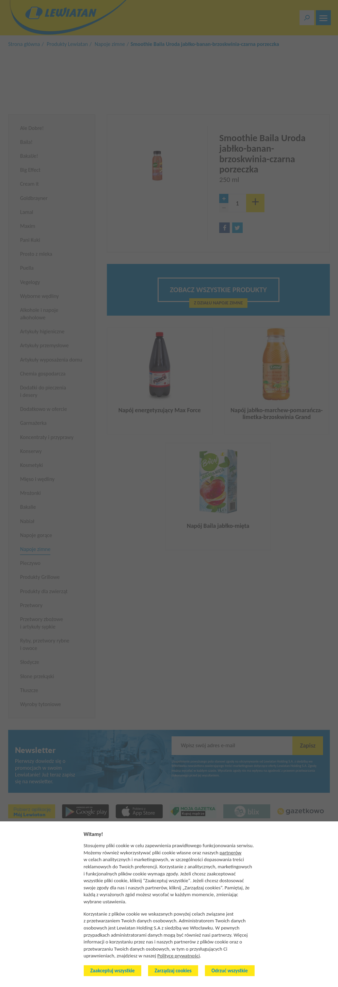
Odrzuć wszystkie (229, 971)
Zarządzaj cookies (173, 971)
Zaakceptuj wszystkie (112, 971)
